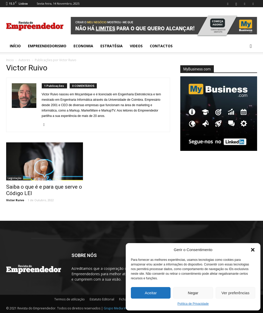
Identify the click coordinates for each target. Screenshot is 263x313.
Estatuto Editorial (102, 299)
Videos (136, 45)
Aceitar (151, 293)
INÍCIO (15, 45)
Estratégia (111, 45)
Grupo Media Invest (118, 308)
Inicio (10, 60)
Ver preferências (235, 293)
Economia (83, 45)
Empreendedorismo (47, 45)
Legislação (15, 178)
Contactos (161, 45)
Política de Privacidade (193, 304)
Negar (193, 293)
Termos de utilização (69, 299)
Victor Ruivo (15, 200)
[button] (252, 249)
